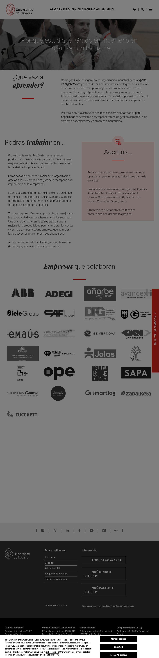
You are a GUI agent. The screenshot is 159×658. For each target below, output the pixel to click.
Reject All (118, 647)
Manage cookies (118, 639)
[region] (79, 646)
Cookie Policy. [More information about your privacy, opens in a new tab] (53, 655)
